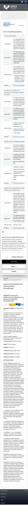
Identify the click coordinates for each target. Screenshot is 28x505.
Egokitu (14, 266)
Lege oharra (3, 493)
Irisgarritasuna (4, 490)
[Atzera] (4, 291)
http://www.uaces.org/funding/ (20, 136)
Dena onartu (14, 261)
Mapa (2, 500)
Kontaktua (3, 496)
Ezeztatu (14, 271)
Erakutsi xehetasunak (17, 257)
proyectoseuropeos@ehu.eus (14, 279)
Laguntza (3, 503)
